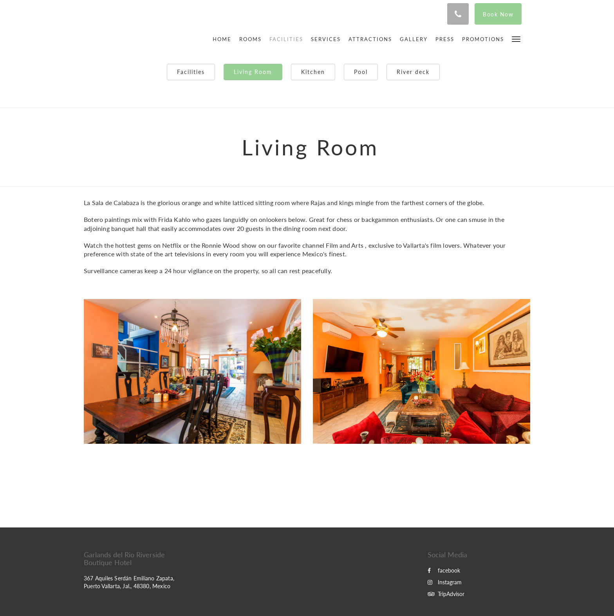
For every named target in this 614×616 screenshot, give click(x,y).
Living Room (253, 71)
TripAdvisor (446, 594)
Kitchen (313, 71)
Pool (361, 71)
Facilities (191, 71)
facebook (444, 570)
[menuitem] (224, 39)
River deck (413, 71)
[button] (516, 38)
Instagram (445, 582)
